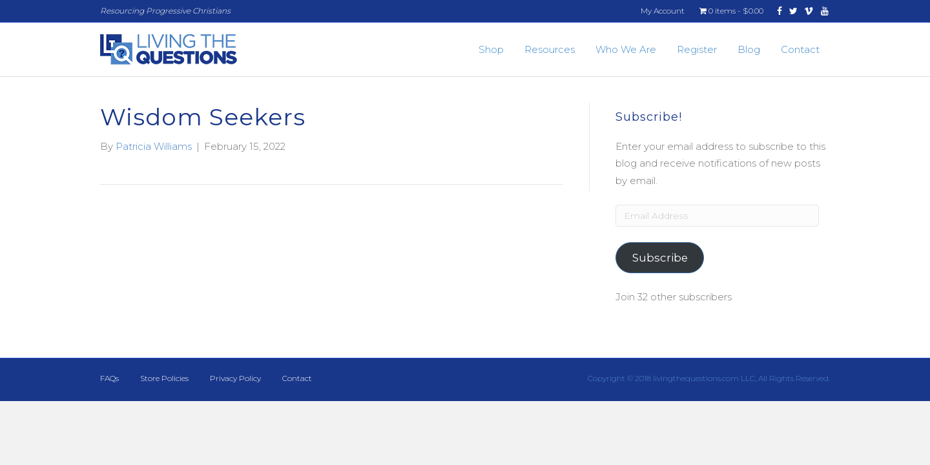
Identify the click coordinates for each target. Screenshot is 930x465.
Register (697, 49)
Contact (800, 49)
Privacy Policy (235, 378)
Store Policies (164, 378)
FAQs (109, 378)
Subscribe (660, 257)
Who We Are (625, 49)
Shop (491, 49)
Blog (749, 49)
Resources (549, 49)
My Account (663, 11)
